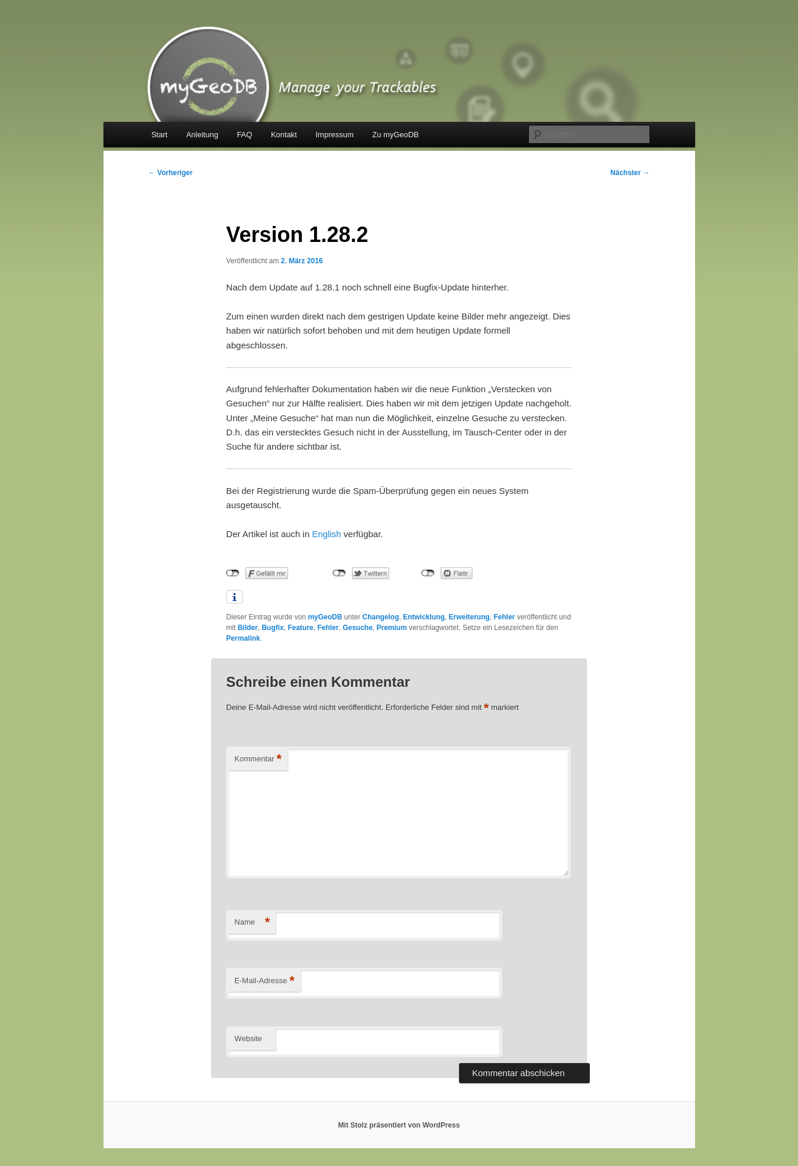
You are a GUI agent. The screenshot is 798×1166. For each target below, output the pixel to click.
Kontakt (284, 134)
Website (248, 1038)
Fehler (504, 617)
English (326, 534)
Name (252, 922)
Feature (300, 628)
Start (159, 134)
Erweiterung (469, 617)
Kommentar (258, 759)
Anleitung (202, 134)
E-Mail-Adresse (264, 981)
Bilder (248, 628)
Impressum (334, 134)
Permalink (243, 638)
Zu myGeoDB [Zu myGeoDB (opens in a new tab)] (395, 134)
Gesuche (358, 628)
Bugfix (272, 628)
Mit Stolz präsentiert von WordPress (399, 1125)
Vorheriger (170, 173)
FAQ (244, 134)
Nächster (630, 173)
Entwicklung (424, 617)
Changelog (380, 617)
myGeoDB (325, 617)
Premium (392, 628)
